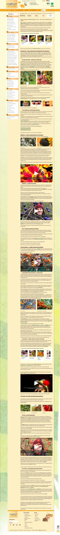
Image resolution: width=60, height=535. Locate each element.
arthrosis (32, 487)
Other (8, 115)
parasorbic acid (22, 64)
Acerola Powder (11, 83)
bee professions (37, 518)
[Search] (43, 10)
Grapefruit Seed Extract (12, 41)
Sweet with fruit (11, 84)
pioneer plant (35, 123)
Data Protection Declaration (28, 522)
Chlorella (21, 23)
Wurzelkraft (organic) (12, 23)
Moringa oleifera (11, 51)
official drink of (30, 365)
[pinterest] (17, 525)
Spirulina (50, 22)
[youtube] (13, 525)
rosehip (27, 472)
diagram (45, 461)
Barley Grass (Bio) (11, 45)
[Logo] (12, 4)
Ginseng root (10, 102)
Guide (50, 15)
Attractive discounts (33, 3)
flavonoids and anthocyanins (38, 239)
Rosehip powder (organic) (12, 57)
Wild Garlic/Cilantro (11, 39)
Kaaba (35, 435)
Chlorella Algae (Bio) (11, 35)
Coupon (9, 118)
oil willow (38, 248)
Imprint (26, 525)
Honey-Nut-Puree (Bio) (12, 26)
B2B (25, 520)
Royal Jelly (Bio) (11, 19)
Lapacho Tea (10, 96)
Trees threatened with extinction (25, 128)
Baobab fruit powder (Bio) (12, 64)
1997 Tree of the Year (36, 48)
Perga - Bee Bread (11, 22)
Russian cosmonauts (37, 364)
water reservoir (40, 287)
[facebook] (10, 525)
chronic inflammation (31, 489)
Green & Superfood (10, 49)
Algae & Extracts (10, 32)
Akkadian (23, 424)
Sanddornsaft (22, 365)
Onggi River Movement (35, 325)
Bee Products (9, 16)
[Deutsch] (47, 0)
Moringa (25, 23)
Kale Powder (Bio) (11, 54)
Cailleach (44, 189)
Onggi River (47, 325)
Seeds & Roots (10, 100)
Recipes (29, 15)
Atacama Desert (24, 323)
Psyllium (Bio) (10, 105)
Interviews (22, 15)
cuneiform (29, 418)
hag (49, 472)
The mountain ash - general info (25, 127)
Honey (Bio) (10, 25)
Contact (26, 523)
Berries (9, 78)
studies (33, 485)
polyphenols (32, 66)
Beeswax (9, 28)
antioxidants (48, 66)
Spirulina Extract (11, 38)
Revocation (26, 526)
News (36, 15)
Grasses (9, 44)
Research (21, 67)
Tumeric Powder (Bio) (12, 103)
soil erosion (35, 292)
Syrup (9, 74)
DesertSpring (24, 318)
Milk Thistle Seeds (11, 112)
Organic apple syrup (11, 76)
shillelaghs (31, 197)
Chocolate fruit (11, 86)
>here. (46, 493)
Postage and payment (28, 515)
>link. (36, 334)
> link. (43, 241)
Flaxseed (9, 106)
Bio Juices (10, 73)
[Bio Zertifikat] (48, 3)
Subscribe (11, 522)
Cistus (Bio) (10, 90)
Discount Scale (27, 514)
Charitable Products (11, 116)
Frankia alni (48, 294)
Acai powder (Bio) (11, 61)
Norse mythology (24, 121)
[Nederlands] (48, 0)
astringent (22, 223)
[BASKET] (52, 10)
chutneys (35, 87)
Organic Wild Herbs (11, 67)
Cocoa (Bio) (10, 93)
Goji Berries (10, 80)
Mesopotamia (22, 417)
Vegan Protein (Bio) (11, 60)
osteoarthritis (38, 489)
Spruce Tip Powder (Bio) (12, 63)
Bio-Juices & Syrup (10, 71)
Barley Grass (37, 514)
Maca (28, 23)
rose (29, 52)
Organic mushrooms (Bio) (12, 55)
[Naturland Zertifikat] (52, 4)
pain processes (43, 486)
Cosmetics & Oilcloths (12, 29)
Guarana (9, 109)
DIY (43, 15)
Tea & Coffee (9, 89)
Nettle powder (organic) (12, 58)
